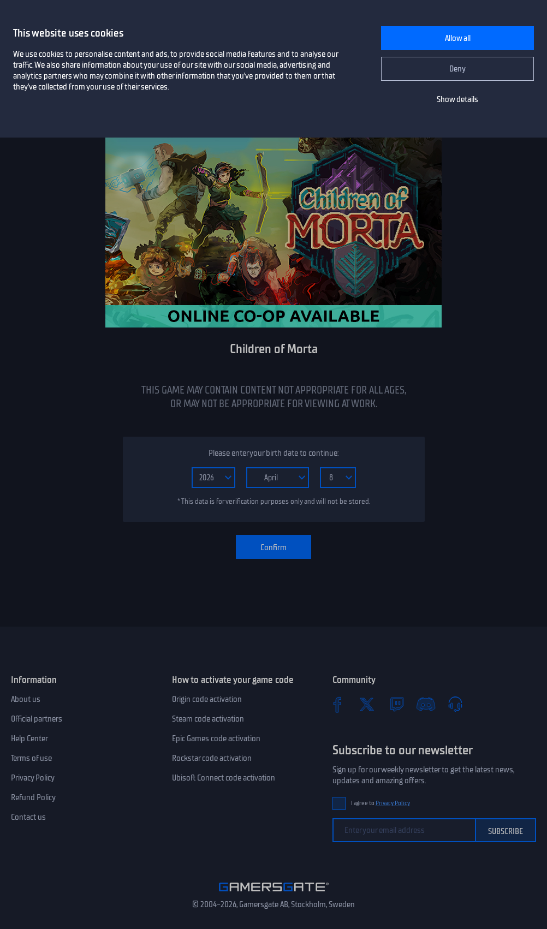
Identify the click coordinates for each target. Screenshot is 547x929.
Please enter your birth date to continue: (273, 453)
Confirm (273, 547)
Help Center (29, 738)
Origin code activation (207, 699)
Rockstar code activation (212, 758)
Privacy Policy (33, 777)
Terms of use (31, 758)
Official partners (36, 718)
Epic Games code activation (216, 738)
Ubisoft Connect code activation (223, 777)
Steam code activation (208, 718)
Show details (457, 99)
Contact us (28, 817)
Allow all (458, 38)
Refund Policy (33, 797)
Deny (457, 68)
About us (25, 699)
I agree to (380, 803)
